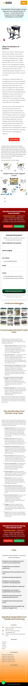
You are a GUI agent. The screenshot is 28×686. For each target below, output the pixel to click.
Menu (24, 3)
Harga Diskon (19, 226)
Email (14, 268)
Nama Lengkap (14, 253)
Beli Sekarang (14, 139)
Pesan (14, 280)
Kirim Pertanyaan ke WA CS (14, 291)
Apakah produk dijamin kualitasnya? (13, 586)
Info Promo (8, 226)
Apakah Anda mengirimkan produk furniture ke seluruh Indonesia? (13, 562)
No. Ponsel (14, 260)
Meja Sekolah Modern (16, 684)
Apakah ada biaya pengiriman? (11, 577)
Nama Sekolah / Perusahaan (14, 245)
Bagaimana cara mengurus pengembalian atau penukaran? (11, 591)
